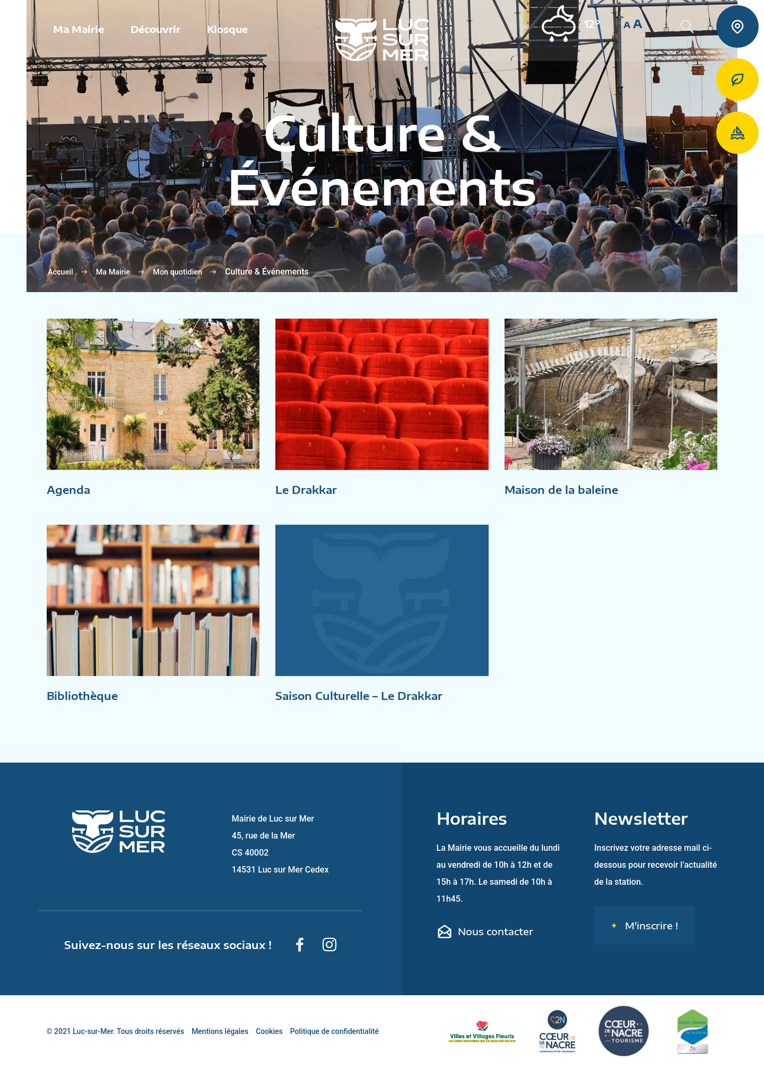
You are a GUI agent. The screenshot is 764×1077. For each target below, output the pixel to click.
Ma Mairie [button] (78, 31)
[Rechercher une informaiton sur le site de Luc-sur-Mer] (700, 42)
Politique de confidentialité (334, 1041)
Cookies (269, 1041)
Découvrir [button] (155, 31)
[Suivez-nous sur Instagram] (329, 954)
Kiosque (227, 31)
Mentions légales (220, 1041)
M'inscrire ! (650, 935)
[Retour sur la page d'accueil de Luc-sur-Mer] (381, 42)
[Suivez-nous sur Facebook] (300, 954)
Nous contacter (485, 941)
